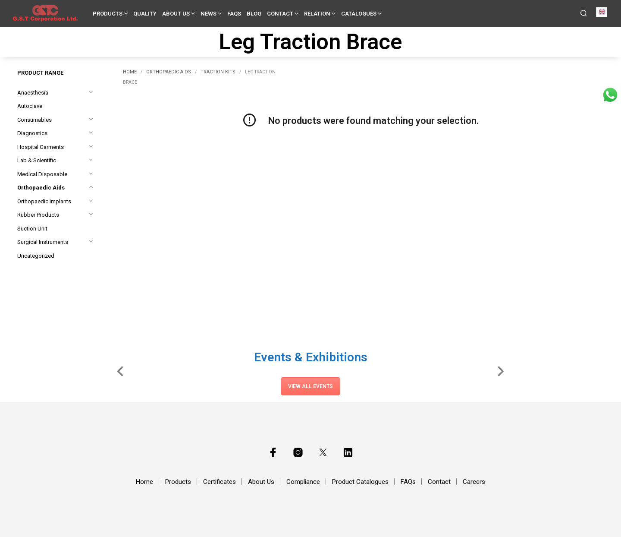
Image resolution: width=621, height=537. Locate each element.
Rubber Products (38, 215)
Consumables (34, 120)
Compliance (303, 482)
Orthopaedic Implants (44, 201)
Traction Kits (218, 72)
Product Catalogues (360, 482)
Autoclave (29, 106)
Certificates (219, 482)
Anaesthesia (32, 92)
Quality (145, 13)
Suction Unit (32, 228)
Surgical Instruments (42, 242)
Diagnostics (32, 133)
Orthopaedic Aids (41, 187)
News (208, 13)
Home (130, 72)
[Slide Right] (500, 371)
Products (107, 13)
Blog (254, 13)
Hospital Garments (40, 147)
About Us (176, 13)
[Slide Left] (120, 371)
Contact (280, 13)
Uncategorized (35, 256)
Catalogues (358, 13)
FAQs (234, 13)
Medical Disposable (42, 174)
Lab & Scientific (36, 160)
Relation (317, 13)
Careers (474, 482)
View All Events (310, 386)
